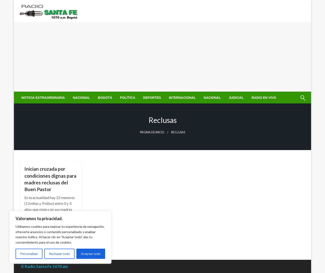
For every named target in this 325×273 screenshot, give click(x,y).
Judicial (236, 98)
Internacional (182, 98)
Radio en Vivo (264, 98)
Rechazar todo (59, 254)
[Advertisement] (162, 56)
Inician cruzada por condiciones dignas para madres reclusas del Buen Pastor (50, 179)
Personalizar (29, 254)
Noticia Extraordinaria (43, 98)
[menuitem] (43, 97)
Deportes (152, 98)
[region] (60, 237)
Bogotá (105, 98)
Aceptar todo (91, 254)
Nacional (81, 98)
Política (127, 98)
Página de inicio (152, 132)
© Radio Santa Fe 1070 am (44, 266)
